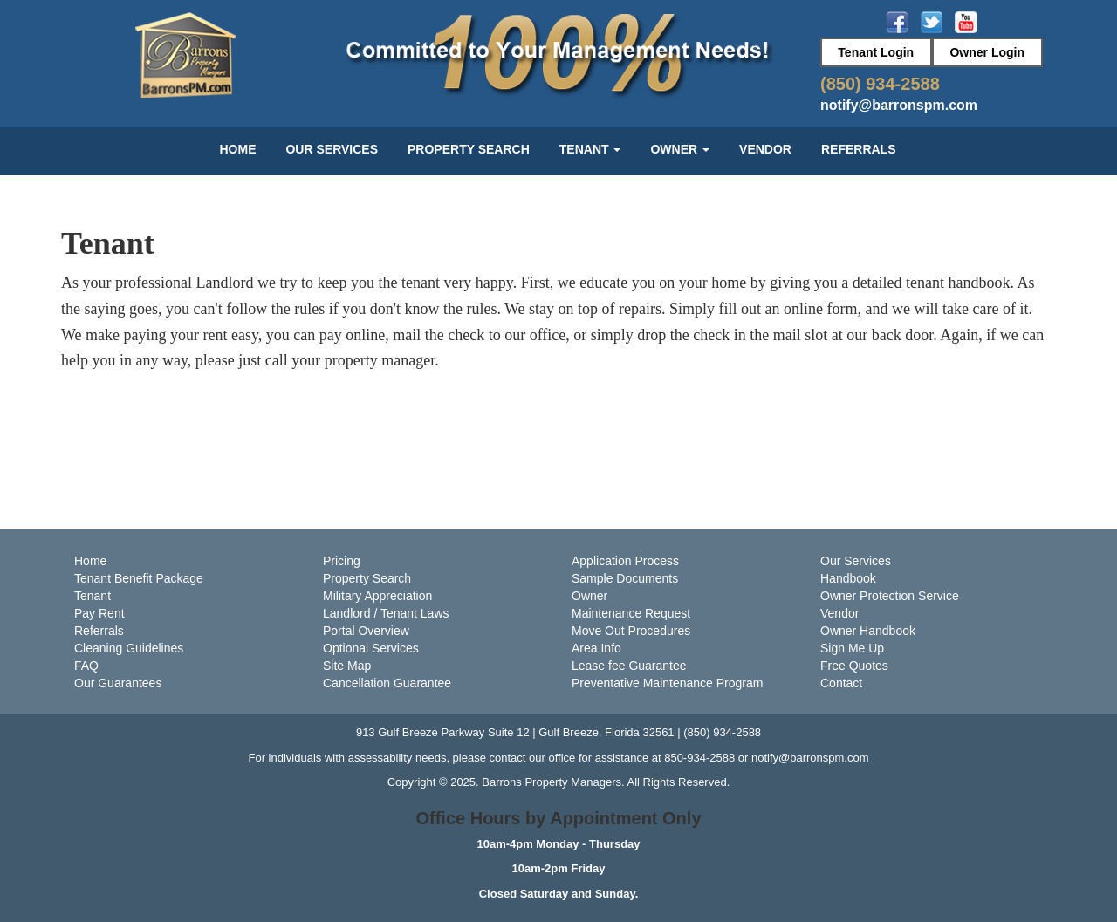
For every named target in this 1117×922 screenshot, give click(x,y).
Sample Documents (625, 578)
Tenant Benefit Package (138, 578)
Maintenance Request (631, 613)
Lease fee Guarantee (629, 666)
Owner (589, 596)
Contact (841, 683)
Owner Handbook (867, 631)
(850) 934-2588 (880, 83)
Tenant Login (876, 52)
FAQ (86, 666)
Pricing (341, 561)
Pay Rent (99, 613)
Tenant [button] (590, 149)
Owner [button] (679, 149)
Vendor (765, 149)
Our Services (331, 149)
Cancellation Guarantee (387, 683)
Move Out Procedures (631, 631)
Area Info (596, 648)
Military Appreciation (377, 596)
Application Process (625, 561)
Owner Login (986, 52)
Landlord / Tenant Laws (386, 613)
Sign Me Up (852, 648)
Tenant (92, 596)
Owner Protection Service (889, 596)
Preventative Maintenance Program (667, 683)
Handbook (848, 578)
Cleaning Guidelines (128, 648)
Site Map (347, 666)
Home (237, 149)
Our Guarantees (117, 683)
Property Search (469, 149)
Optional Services (371, 648)
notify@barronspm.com (898, 105)
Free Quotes (854, 666)
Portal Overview (366, 631)
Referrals (858, 149)
